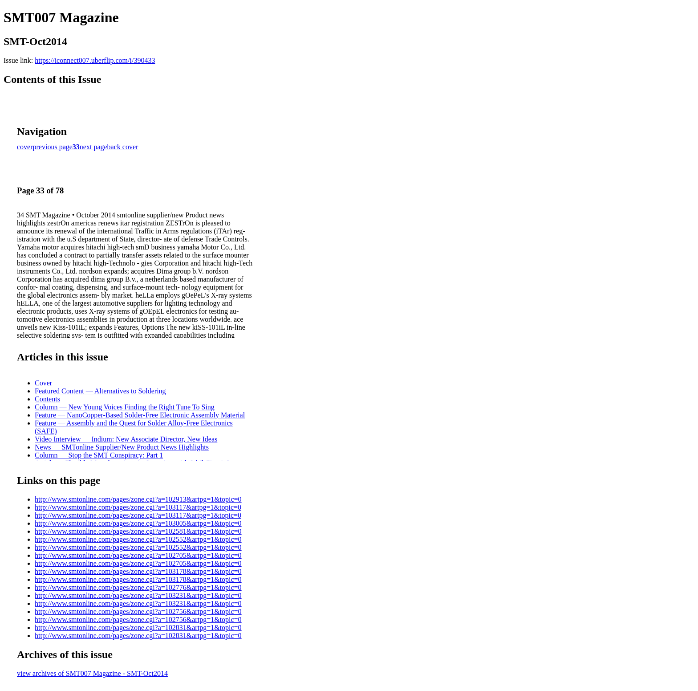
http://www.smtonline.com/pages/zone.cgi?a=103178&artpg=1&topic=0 (138, 571)
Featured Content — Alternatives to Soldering (100, 391)
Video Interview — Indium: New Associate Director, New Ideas (126, 439)
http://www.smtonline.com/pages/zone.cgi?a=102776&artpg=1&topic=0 (138, 587)
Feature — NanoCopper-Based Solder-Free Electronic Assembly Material (140, 415)
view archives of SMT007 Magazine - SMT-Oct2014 (92, 673)
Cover (43, 383)
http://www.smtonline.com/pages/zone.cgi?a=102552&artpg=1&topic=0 (138, 539)
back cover (122, 147)
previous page (53, 147)
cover (25, 147)
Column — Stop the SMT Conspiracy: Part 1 (99, 455)
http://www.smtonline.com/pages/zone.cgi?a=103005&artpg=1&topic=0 (138, 523)
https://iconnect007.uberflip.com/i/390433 (95, 60)
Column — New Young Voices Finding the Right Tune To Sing (125, 407)
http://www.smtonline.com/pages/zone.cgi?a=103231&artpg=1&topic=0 (138, 595)
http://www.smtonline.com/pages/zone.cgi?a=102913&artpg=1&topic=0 (138, 499)
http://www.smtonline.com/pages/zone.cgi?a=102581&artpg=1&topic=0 (138, 531)
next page (93, 147)
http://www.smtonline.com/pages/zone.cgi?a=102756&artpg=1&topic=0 (138, 611)
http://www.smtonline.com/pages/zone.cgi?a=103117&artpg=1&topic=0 (138, 507)
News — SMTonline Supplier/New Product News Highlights (122, 447)
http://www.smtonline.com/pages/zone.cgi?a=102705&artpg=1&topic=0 (138, 555)
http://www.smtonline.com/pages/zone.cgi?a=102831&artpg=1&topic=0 (138, 627)
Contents (47, 399)
